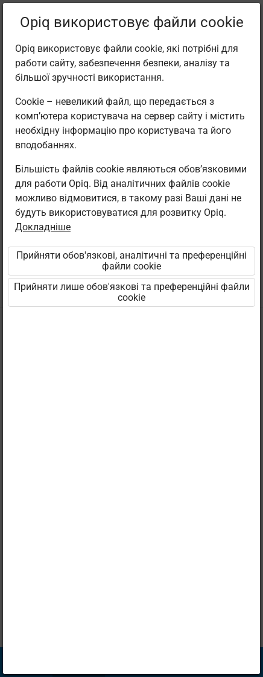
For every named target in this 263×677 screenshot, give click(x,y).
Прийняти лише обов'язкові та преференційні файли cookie (132, 292)
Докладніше (43, 227)
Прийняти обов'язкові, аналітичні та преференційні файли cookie (131, 261)
